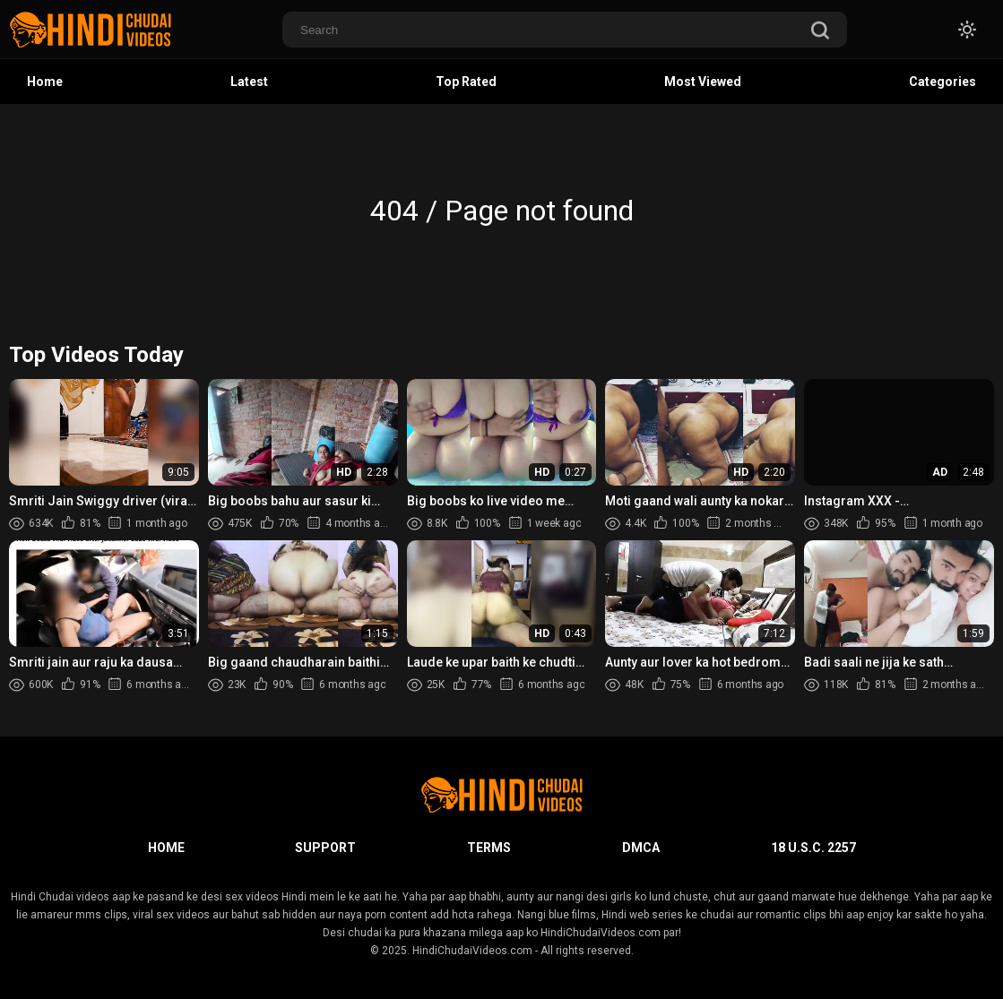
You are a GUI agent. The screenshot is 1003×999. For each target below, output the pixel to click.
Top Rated (466, 81)
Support (325, 847)
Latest (249, 81)
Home (45, 81)
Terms (489, 847)
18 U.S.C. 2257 (813, 847)
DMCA (641, 847)
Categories (942, 81)
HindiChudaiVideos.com (472, 950)
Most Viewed (702, 81)
